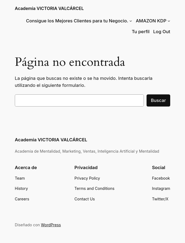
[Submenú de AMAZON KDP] (169, 20)
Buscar (158, 100)
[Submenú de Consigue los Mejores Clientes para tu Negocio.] (130, 20)
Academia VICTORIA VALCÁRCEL (49, 8)
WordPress (51, 225)
